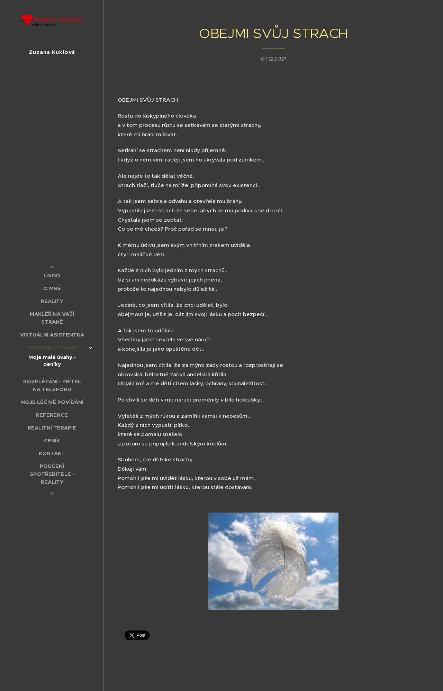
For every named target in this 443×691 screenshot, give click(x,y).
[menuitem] (52, 275)
